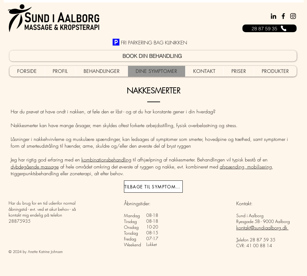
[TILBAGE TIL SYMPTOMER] (153, 186)
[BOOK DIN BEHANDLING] (153, 56)
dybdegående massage (35, 166)
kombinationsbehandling (106, 159)
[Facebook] (283, 16)
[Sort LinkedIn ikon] (273, 16)
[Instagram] (293, 16)
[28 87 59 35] (269, 28)
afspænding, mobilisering (246, 166)
